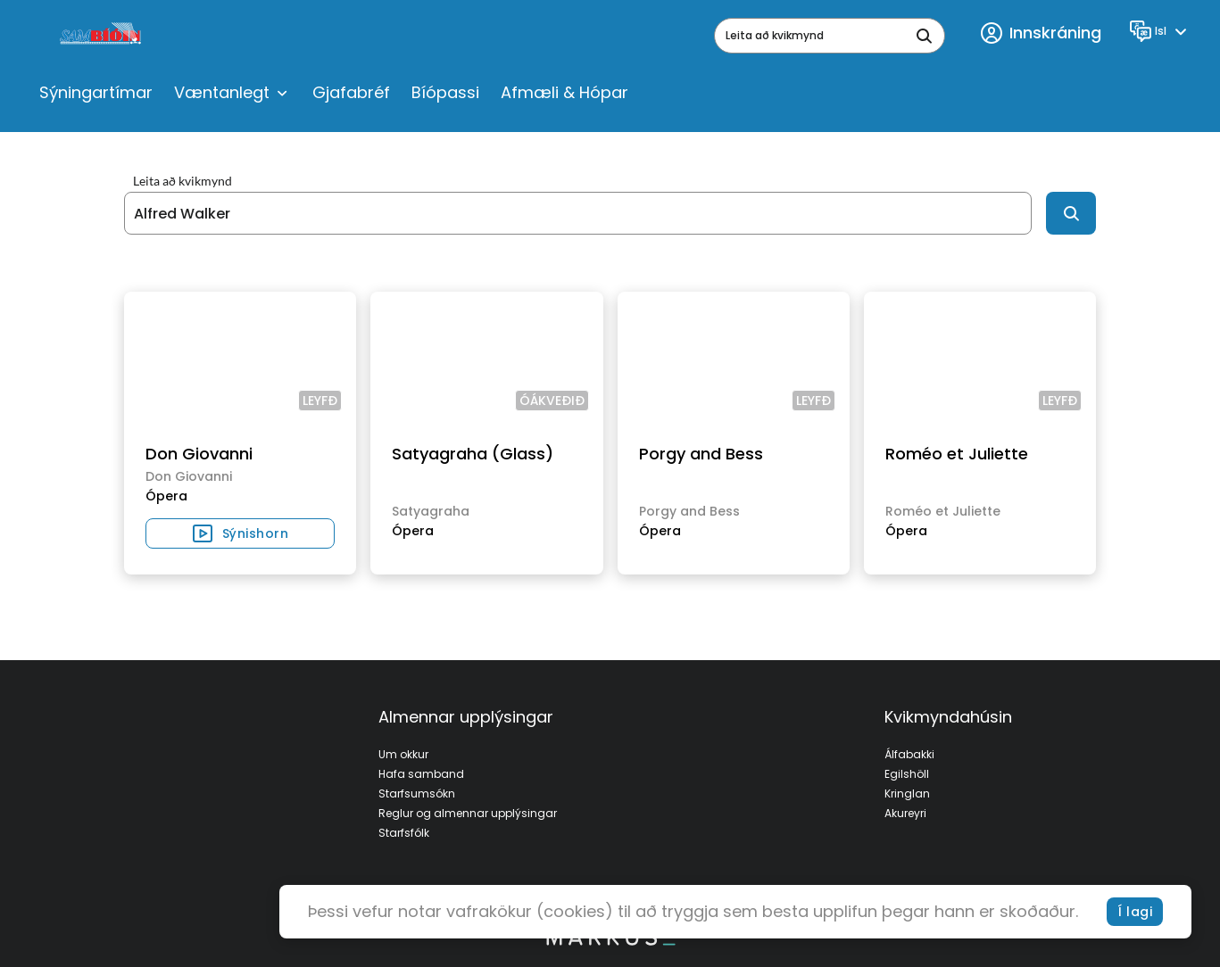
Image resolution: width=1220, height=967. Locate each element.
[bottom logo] (610, 941)
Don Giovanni (199, 453)
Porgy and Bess (701, 453)
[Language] (1160, 31)
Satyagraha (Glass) (472, 453)
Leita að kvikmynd (182, 181)
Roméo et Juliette (956, 453)
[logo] (102, 36)
